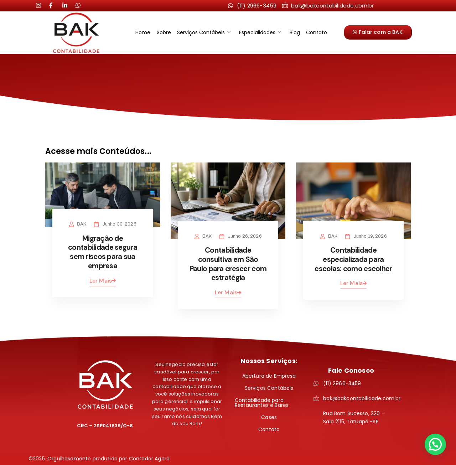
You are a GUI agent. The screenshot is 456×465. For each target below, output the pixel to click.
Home (143, 32)
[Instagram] (41, 5)
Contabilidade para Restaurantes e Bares (262, 402)
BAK (82, 224)
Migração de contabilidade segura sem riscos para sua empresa (102, 252)
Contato (315, 32)
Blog (294, 32)
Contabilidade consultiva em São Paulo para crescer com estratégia (227, 263)
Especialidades (260, 32)
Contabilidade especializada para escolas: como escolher (353, 259)
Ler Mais (102, 279)
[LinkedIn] (54, 5)
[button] (435, 444)
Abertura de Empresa (269, 374)
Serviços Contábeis (204, 32)
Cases (269, 416)
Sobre (164, 32)
